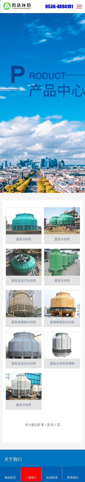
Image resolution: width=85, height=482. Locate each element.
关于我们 (13, 459)
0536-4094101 (59, 6)
